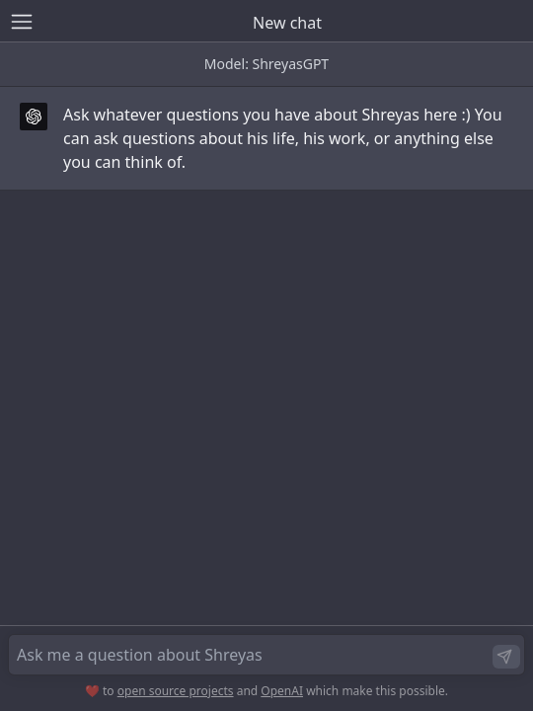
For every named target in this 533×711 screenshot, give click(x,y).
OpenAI (282, 690)
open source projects (175, 690)
